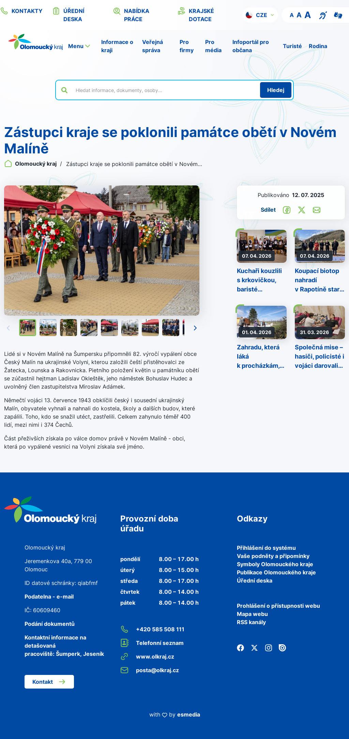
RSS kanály (251, 622)
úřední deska (68, 14)
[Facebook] (240, 647)
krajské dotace (196, 14)
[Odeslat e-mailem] (317, 209)
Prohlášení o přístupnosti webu (278, 605)
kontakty (21, 11)
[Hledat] (275, 90)
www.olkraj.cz (147, 656)
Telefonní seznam (152, 643)
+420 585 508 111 (152, 629)
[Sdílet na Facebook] (287, 209)
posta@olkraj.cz (149, 670)
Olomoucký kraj (31, 163)
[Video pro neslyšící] (338, 14)
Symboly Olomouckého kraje (275, 564)
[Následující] (195, 327)
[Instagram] (268, 647)
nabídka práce (131, 14)
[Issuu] (282, 647)
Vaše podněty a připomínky (273, 556)
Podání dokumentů (50, 623)
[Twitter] (254, 647)
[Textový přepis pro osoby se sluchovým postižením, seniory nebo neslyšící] (323, 14)
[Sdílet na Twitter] (302, 209)
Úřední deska (254, 580)
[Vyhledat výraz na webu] (164, 90)
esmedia (188, 714)
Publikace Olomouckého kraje (276, 572)
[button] (260, 14)
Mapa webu (252, 613)
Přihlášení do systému (266, 547)
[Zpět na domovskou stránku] (35, 42)
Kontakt (49, 682)
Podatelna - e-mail (49, 596)
